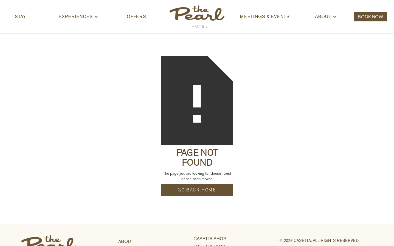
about (125, 241)
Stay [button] (20, 16)
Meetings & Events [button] (265, 16)
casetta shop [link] (209, 238)
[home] (197, 16)
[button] (78, 17)
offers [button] (136, 16)
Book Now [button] (370, 16)
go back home (197, 190)
